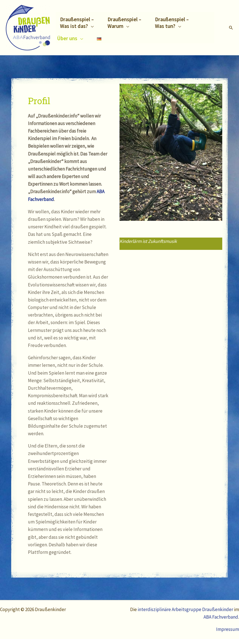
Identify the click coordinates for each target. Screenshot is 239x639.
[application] (91, 26)
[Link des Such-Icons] (230, 27)
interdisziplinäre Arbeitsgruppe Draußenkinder (186, 609)
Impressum (227, 629)
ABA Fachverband (221, 617)
